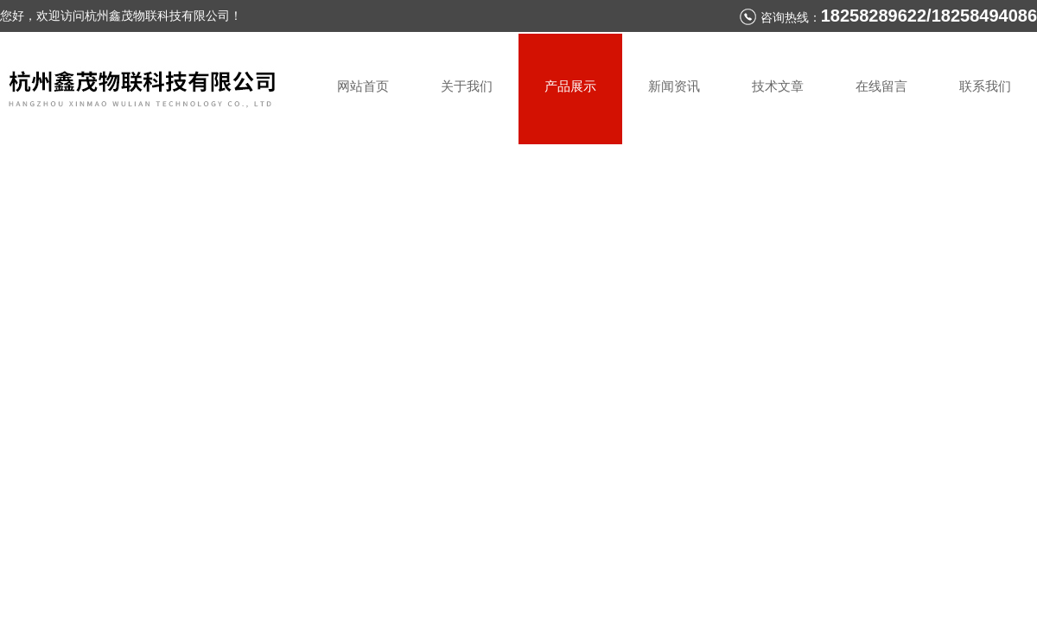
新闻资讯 (674, 86)
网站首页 (363, 86)
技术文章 (778, 86)
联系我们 (985, 86)
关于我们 (467, 86)
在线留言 (881, 86)
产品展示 (570, 86)
